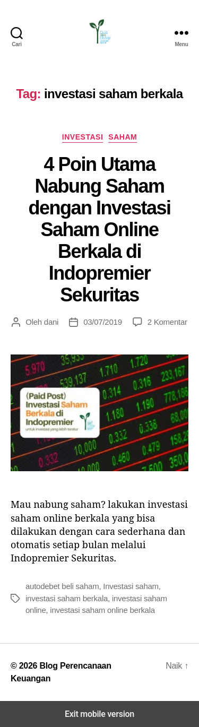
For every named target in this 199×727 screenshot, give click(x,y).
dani (51, 321)
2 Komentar (167, 321)
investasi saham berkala (66, 598)
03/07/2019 (102, 321)
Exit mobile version (99, 714)
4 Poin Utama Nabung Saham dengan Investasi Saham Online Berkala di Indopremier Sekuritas (99, 229)
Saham (122, 137)
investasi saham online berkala (102, 610)
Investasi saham (131, 586)
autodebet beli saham (62, 586)
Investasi (82, 137)
